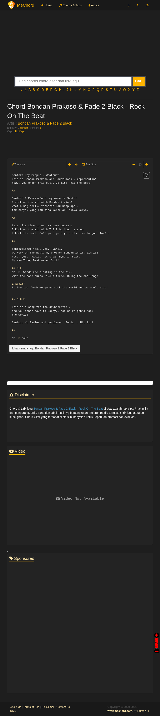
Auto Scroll (156, 637)
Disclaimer (48, 706)
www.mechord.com (120, 710)
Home (46, 5)
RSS (13, 710)
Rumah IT (143, 710)
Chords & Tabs (70, 5)
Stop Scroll (156, 648)
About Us (15, 706)
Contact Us (63, 706)
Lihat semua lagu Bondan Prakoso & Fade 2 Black (44, 348)
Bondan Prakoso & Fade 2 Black (45, 123)
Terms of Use (31, 706)
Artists (94, 5)
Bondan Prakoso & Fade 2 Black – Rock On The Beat (68, 408)
